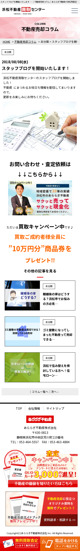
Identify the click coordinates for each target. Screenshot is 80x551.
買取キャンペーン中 (41, 226)
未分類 (7, 52)
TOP (19, 408)
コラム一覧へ (40, 392)
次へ (54, 392)
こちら (35, 174)
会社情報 (34, 408)
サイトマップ (55, 408)
